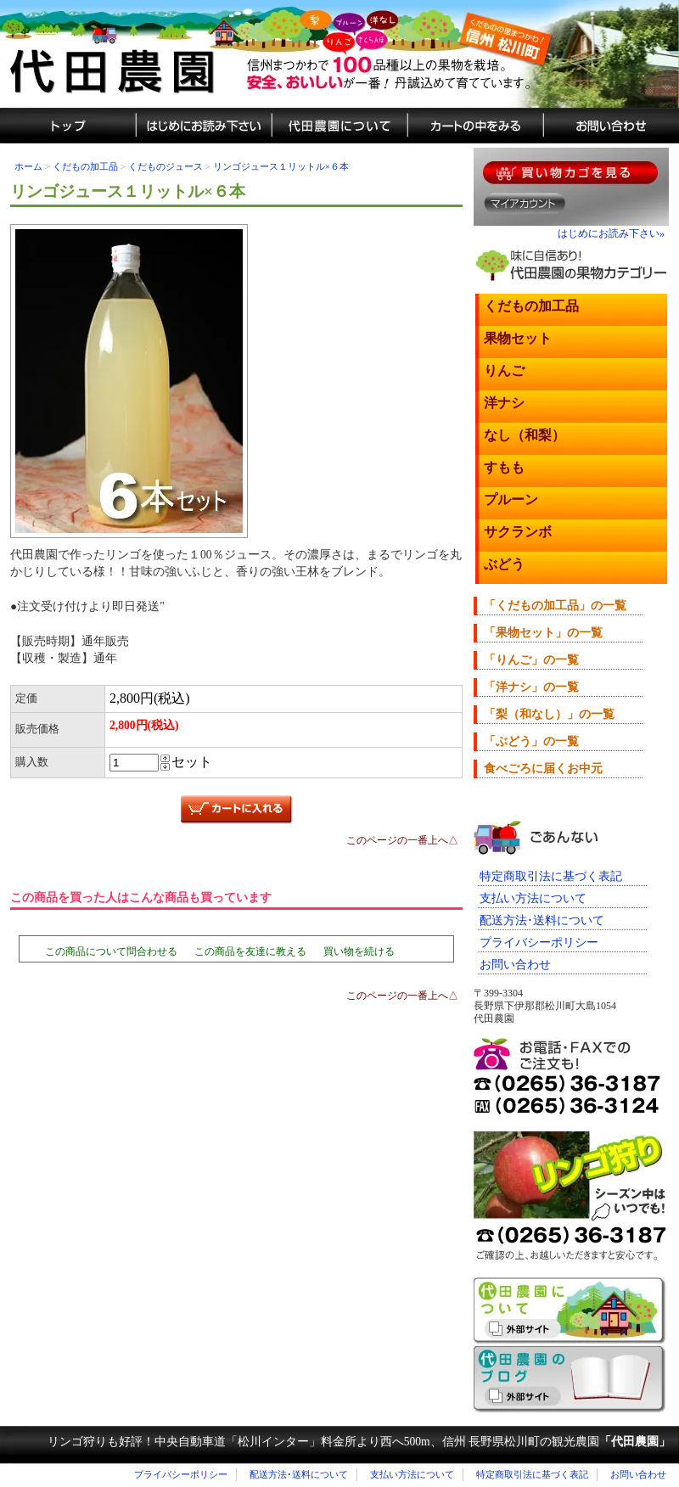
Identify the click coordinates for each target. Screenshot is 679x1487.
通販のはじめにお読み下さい (204, 125)
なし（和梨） (524, 435)
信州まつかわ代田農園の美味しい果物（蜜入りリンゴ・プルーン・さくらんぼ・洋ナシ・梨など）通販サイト (339, 54)
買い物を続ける (359, 951)
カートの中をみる (475, 125)
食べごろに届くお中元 (543, 768)
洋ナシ (504, 403)
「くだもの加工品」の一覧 (555, 605)
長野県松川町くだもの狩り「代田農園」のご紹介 (570, 1310)
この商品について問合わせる (111, 951)
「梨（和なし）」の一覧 (549, 714)
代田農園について (339, 125)
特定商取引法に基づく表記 (551, 876)
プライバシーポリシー (539, 942)
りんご (504, 370)
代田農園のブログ (570, 1379)
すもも (504, 467)
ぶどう (504, 564)
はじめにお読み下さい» (611, 233)
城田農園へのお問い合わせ (611, 125)
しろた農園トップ (68, 125)
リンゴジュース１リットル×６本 (281, 166)
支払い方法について (533, 898)
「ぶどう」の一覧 (531, 741)
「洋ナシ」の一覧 (531, 687)
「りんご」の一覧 (531, 660)
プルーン (511, 499)
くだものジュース (165, 166)
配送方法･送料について (542, 920)
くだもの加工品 (85, 166)
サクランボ (518, 532)
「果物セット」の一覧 (543, 632)
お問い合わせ (515, 964)
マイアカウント (525, 203)
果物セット (518, 338)
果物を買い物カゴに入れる (570, 172)
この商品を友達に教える (250, 951)
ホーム (28, 166)
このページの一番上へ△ (402, 840)
